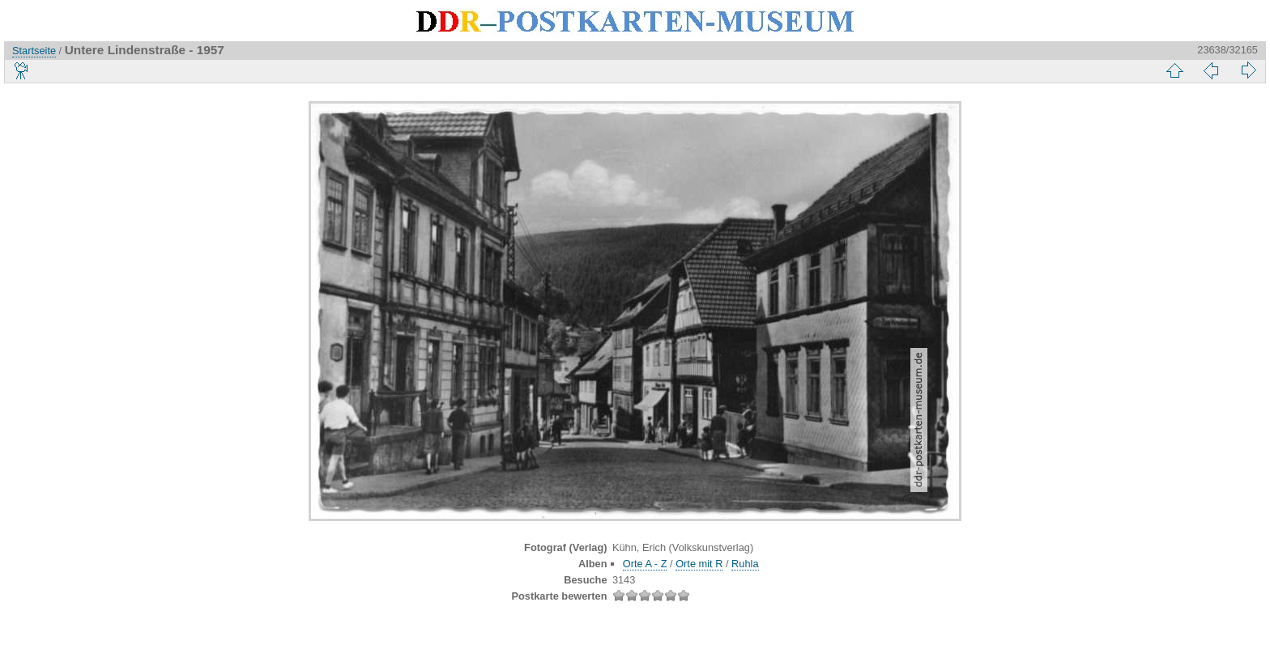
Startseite (34, 51)
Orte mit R (698, 564)
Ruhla (744, 564)
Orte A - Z (645, 564)
